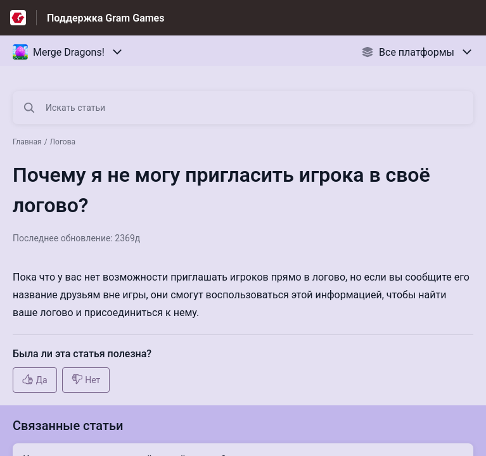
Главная (27, 141)
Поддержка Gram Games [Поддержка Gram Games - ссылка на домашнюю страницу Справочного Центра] (105, 18)
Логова (63, 141)
